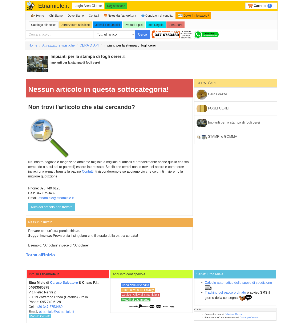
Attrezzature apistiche (75, 25)
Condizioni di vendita (157, 15)
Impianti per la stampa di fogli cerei (228, 122)
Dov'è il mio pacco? (193, 15)
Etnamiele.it (53, 6)
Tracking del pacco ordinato (225, 292)
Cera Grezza (212, 94)
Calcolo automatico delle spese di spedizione (238, 282)
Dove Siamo (76, 15)
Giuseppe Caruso (249, 317)
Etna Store (175, 25)
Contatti (94, 15)
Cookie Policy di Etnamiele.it (140, 294)
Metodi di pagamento (135, 299)
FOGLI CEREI (213, 108)
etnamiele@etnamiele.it (56, 198)
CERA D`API (89, 45)
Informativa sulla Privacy (138, 290)
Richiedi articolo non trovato (51, 207)
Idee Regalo (156, 25)
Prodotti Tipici (134, 25)
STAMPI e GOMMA (217, 137)
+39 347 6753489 (49, 307)
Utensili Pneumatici (107, 25)
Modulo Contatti (40, 316)
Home (37, 15)
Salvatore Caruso (233, 314)
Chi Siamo (56, 15)
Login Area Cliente (88, 6)
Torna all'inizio (40, 255)
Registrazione (116, 6)
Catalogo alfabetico (43, 25)
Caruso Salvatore (64, 282)
